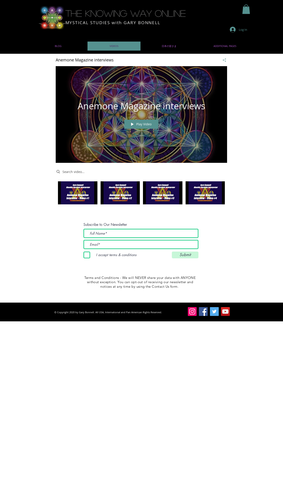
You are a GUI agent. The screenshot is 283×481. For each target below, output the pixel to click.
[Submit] (185, 255)
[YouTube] (225, 311)
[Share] (222, 60)
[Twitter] (214, 311)
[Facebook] (203, 311)
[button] (246, 9)
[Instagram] (192, 311)
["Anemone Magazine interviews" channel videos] (141, 196)
